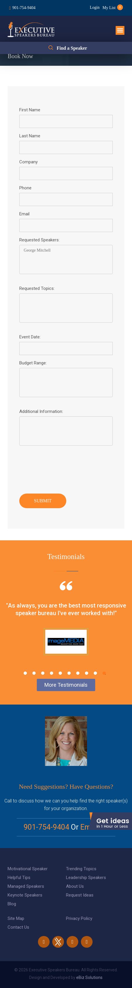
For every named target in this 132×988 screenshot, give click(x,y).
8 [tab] (86, 673)
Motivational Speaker (28, 868)
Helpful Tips (19, 877)
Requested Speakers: (39, 240)
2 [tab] (34, 673)
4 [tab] (51, 673)
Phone (25, 188)
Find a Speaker (72, 48)
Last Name (29, 136)
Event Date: (30, 337)
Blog (12, 903)
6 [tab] (69, 673)
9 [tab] (95, 673)
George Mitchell (65, 259)
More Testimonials (66, 685)
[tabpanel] (66, 625)
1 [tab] (25, 673)
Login (95, 7)
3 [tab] (42, 673)
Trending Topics (81, 868)
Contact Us (18, 927)
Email (24, 214)
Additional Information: (41, 411)
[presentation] (63, 468)
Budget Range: (33, 363)
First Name (29, 110)
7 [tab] (77, 673)
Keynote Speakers (25, 895)
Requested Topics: (37, 288)
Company (28, 162)
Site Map (16, 918)
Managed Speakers (26, 886)
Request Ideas (79, 895)
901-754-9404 (23, 8)
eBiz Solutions (89, 977)
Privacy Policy (79, 918)
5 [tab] (60, 673)
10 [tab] (104, 673)
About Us (75, 886)
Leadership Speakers (86, 877)
